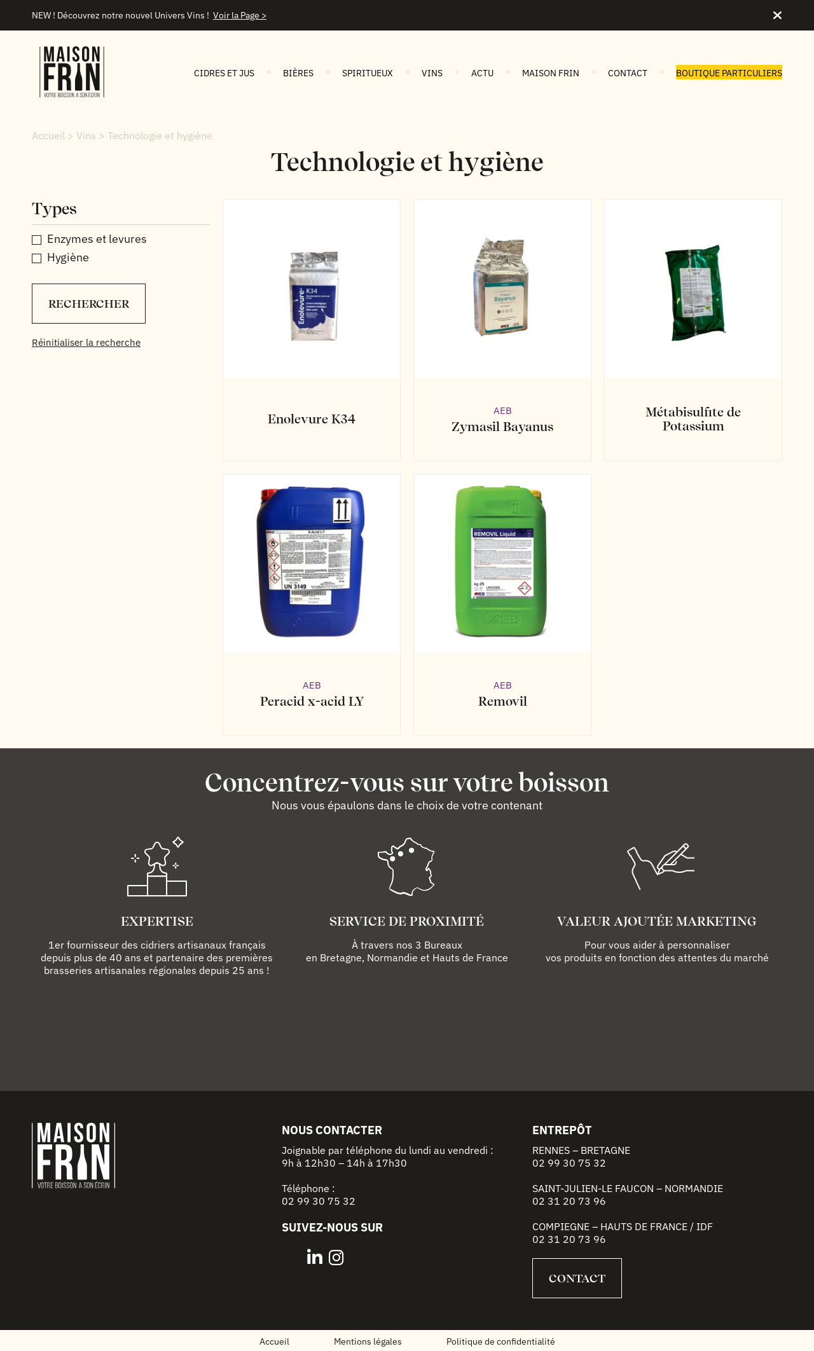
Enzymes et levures (97, 238)
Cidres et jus (224, 73)
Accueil (48, 135)
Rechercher (88, 303)
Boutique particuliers (729, 73)
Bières (298, 73)
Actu (482, 73)
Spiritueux (367, 73)
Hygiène (68, 257)
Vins (432, 73)
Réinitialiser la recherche (86, 342)
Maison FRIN (550, 73)
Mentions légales (368, 1341)
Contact (627, 73)
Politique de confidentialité (500, 1341)
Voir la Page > (239, 15)
